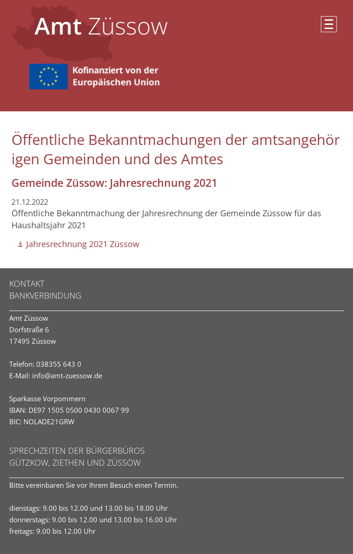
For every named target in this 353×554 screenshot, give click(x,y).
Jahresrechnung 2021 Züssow (82, 243)
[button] (329, 24)
